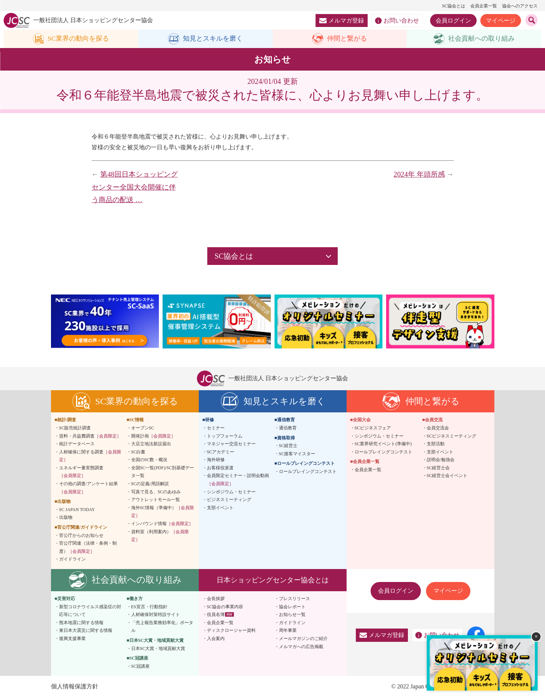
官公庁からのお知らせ (81, 535)
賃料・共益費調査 (90, 436)
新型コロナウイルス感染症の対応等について (90, 610)
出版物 (65, 517)
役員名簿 (216, 614)
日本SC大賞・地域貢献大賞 (158, 648)
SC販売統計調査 (75, 427)
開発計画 (153, 436)
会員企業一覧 (483, 5)
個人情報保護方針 (74, 687)
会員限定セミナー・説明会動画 (238, 480)
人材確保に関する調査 (90, 456)
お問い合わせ (397, 20)
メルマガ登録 (341, 20)
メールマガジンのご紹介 (303, 638)
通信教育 (288, 427)
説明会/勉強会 (440, 460)
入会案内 (216, 638)
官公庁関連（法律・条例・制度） (88, 547)
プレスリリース (294, 598)
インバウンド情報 (162, 523)
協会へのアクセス (520, 5)
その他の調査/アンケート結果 (88, 487)
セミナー (216, 427)
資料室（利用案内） (160, 535)
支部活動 (435, 443)
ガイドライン (72, 559)
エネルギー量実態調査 (81, 472)
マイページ (500, 20)
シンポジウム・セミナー (231, 491)
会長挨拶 (216, 598)
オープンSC (142, 427)
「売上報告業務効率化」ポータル (162, 626)
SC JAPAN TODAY (77, 509)
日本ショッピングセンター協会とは (273, 580)
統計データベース (77, 443)
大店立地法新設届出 (151, 443)
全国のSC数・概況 (149, 460)
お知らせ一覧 (292, 614)
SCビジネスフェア (373, 427)
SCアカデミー (221, 451)
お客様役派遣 (220, 467)
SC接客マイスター (297, 453)
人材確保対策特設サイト (155, 614)
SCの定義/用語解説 (150, 483)
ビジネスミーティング (229, 500)
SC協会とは (453, 5)
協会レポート (292, 606)
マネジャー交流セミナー (231, 443)
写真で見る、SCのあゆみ (156, 491)
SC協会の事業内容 (225, 606)
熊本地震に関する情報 (81, 622)
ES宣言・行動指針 (149, 606)
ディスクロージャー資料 (231, 630)
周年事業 (288, 630)
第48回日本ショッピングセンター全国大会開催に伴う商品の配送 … (135, 187)
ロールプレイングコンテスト (308, 471)
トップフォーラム (224, 436)
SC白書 (138, 451)
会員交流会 (438, 427)
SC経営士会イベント (447, 476)
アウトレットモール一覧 (155, 500)
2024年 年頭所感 (419, 174)
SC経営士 (288, 445)
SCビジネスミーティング (452, 436)
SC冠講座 (140, 666)
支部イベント (220, 507)
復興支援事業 (72, 638)
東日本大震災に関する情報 (85, 630)
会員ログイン (453, 20)
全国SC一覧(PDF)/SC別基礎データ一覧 (162, 472)
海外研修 (216, 460)
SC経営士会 (438, 467)
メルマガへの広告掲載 (301, 646)
